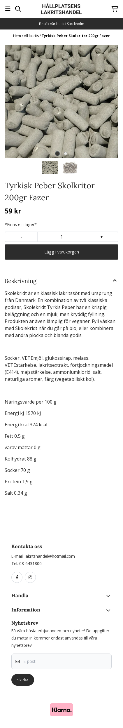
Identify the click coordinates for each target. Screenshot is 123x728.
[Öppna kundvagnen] (114, 9)
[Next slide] (109, 101)
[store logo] (61, 9)
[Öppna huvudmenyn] (8, 9)
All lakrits (32, 35)
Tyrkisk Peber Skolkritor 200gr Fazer (76, 35)
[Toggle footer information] (109, 596)
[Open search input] (18, 9)
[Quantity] (61, 236)
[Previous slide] (13, 101)
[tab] (57, 153)
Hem (17, 35)
